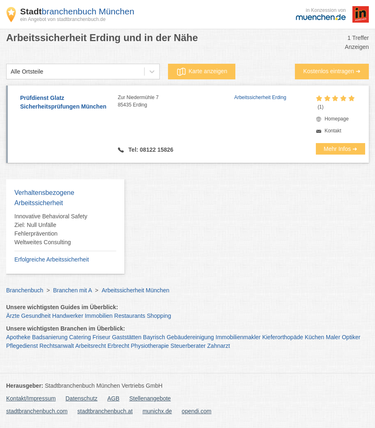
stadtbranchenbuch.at (105, 411)
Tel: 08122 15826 (150, 149)
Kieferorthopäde (282, 337)
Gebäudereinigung (190, 337)
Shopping (159, 315)
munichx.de (157, 411)
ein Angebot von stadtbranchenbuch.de (63, 19)
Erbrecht (118, 345)
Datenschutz (82, 398)
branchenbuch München (77, 11)
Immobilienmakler (238, 337)
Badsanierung (49, 337)
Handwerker (67, 315)
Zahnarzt (218, 345)
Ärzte (13, 315)
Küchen (314, 337)
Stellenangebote (150, 398)
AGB (113, 398)
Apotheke (18, 337)
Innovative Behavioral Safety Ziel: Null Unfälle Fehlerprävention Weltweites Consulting (50, 229)
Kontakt (332, 131)
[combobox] (11, 71)
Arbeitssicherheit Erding (260, 97)
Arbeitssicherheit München (135, 290)
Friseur (101, 337)
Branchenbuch (24, 290)
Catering (80, 337)
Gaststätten (127, 337)
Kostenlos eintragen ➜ (332, 71)
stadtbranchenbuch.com (36, 411)
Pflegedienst (22, 345)
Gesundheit (36, 315)
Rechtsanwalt (56, 345)
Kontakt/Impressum (31, 398)
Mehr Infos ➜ (340, 149)
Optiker (351, 337)
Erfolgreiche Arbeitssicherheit (51, 259)
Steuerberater (188, 345)
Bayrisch (154, 337)
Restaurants (129, 315)
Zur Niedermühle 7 (176, 102)
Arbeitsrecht (90, 345)
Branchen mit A (72, 290)
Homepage (336, 119)
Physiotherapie (150, 345)
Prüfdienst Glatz (65, 103)
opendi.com (196, 411)
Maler (333, 337)
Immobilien (99, 315)
